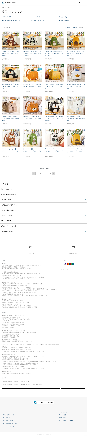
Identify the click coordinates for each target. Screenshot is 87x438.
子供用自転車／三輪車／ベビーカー (11, 209)
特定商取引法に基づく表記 (9, 423)
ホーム (3, 7)
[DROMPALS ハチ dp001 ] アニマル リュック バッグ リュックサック (76, 150)
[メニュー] (84, 2)
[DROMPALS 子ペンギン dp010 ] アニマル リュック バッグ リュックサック (54, 118)
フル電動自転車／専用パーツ (9, 204)
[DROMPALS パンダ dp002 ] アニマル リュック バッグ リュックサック (54, 150)
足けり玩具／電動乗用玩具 (8, 193)
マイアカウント (61, 411)
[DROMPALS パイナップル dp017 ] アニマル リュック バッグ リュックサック (54, 86)
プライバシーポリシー (8, 426)
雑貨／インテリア (11, 7)
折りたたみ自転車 (6, 199)
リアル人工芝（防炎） (7, 215)
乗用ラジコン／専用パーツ (8, 188)
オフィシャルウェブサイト (64, 420)
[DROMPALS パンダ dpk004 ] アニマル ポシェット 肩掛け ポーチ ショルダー (32, 53)
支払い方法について (7, 420)
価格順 (75, 27)
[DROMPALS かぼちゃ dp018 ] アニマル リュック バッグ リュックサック (32, 86)
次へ (53, 173)
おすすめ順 (68, 27)
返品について (5, 417)
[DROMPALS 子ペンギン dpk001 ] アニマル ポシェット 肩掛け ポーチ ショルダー (11, 86)
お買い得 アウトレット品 (8, 225)
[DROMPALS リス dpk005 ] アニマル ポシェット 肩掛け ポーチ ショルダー (11, 53)
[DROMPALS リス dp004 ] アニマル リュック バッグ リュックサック (11, 150)
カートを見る (61, 414)
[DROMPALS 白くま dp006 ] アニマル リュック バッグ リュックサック (76, 118)
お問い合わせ (61, 417)
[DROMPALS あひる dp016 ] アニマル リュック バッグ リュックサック (76, 86)
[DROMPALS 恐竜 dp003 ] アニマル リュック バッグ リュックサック (32, 150)
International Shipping (7, 231)
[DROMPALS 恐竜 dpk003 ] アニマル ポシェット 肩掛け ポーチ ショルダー (54, 53)
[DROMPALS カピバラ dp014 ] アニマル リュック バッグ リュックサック (11, 118)
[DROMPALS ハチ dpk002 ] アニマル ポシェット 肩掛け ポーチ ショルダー (76, 53)
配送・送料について (7, 414)
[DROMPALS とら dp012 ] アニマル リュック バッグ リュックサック (32, 118)
